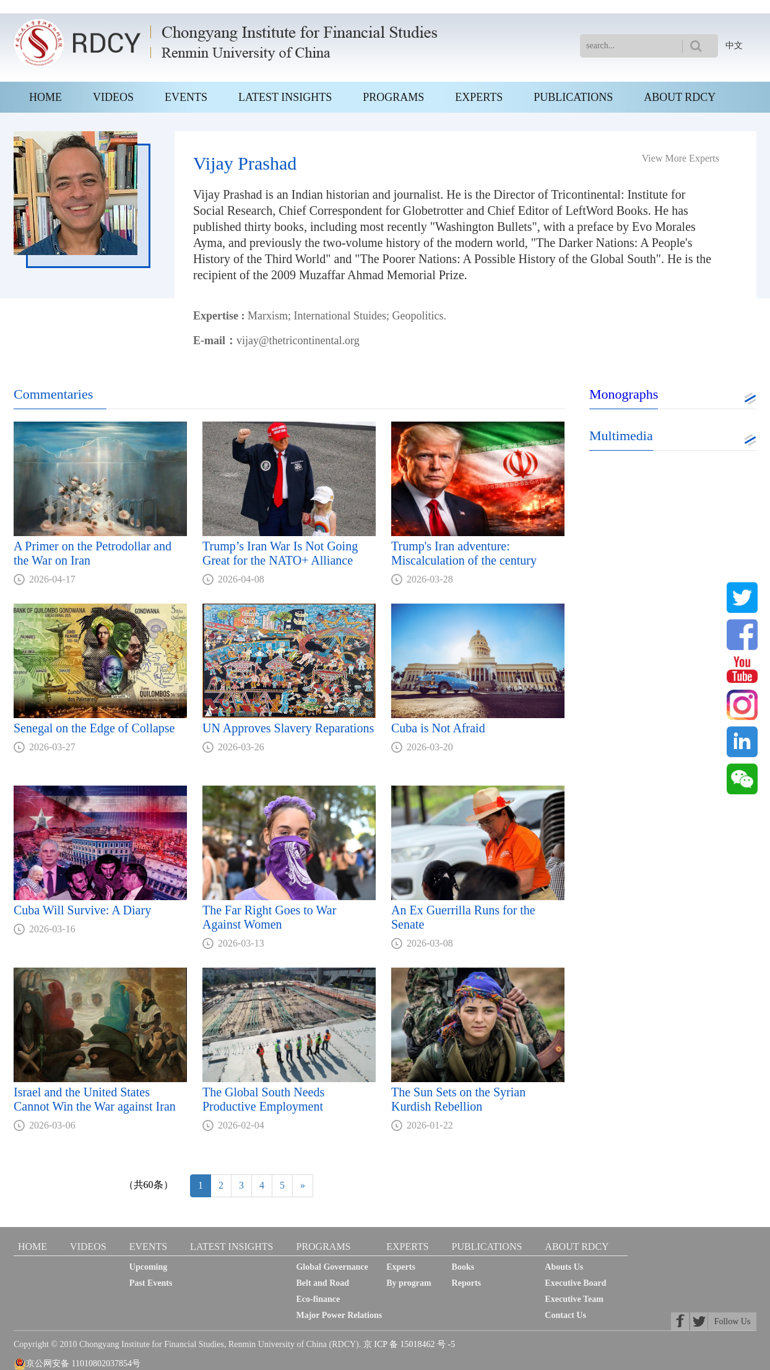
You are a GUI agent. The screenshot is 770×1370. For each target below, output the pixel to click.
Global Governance (332, 1267)
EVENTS (186, 97)
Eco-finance (318, 1299)
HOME (45, 97)
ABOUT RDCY (680, 97)
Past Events (151, 1283)
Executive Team (574, 1299)
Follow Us (732, 1321)
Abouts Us (564, 1267)
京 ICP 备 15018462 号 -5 (409, 1344)
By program (408, 1283)
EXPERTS (479, 97)
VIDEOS (113, 97)
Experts (400, 1267)
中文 (734, 45)
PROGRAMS (393, 97)
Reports (466, 1283)
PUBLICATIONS (573, 97)
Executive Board (575, 1283)
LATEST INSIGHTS (285, 97)
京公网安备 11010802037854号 (77, 1364)
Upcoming (148, 1267)
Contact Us (565, 1315)
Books (463, 1267)
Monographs (623, 394)
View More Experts (680, 158)
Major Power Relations (339, 1315)
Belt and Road (322, 1283)
